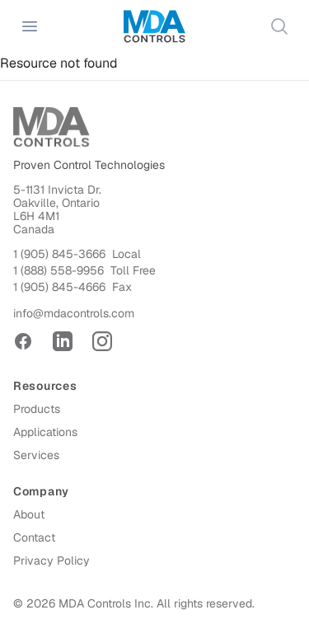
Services (36, 455)
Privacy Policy (51, 560)
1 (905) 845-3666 (59, 253)
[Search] (279, 26)
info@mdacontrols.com (73, 313)
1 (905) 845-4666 (59, 286)
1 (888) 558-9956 (58, 270)
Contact (34, 537)
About (28, 514)
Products (36, 408)
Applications (45, 432)
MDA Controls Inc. (106, 603)
